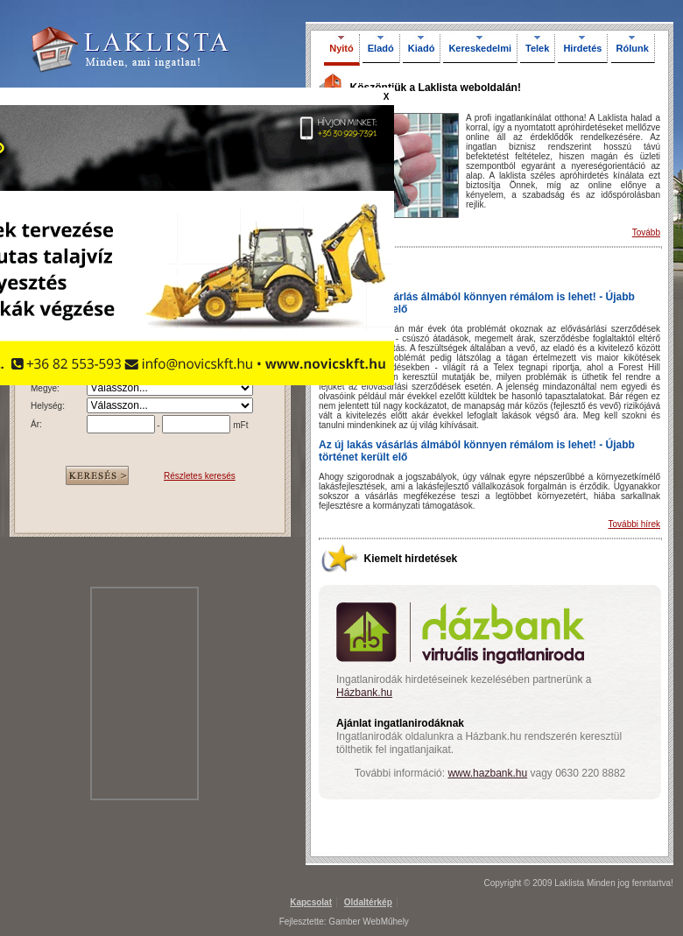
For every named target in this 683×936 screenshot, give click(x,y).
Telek (537, 48)
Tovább (646, 232)
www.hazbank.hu (487, 773)
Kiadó (421, 48)
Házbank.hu (364, 692)
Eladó (381, 48)
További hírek (634, 524)
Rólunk (632, 48)
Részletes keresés (200, 476)
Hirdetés (582, 48)
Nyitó (341, 48)
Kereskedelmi (479, 48)
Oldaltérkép (368, 902)
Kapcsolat (311, 902)
